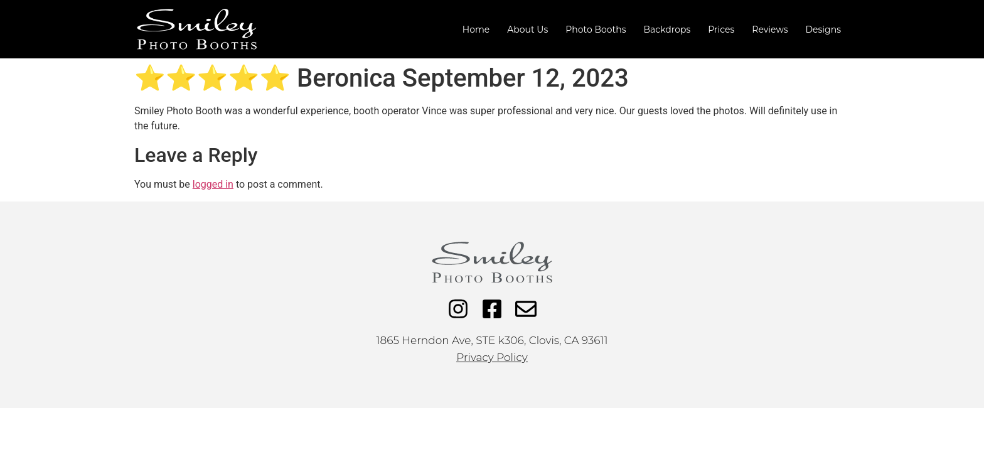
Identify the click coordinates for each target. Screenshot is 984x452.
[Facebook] (492, 309)
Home (476, 29)
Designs (823, 29)
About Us (527, 29)
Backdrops (667, 29)
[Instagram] (458, 309)
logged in (213, 184)
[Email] (526, 309)
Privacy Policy (492, 357)
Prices (721, 29)
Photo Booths (595, 29)
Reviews (770, 29)
